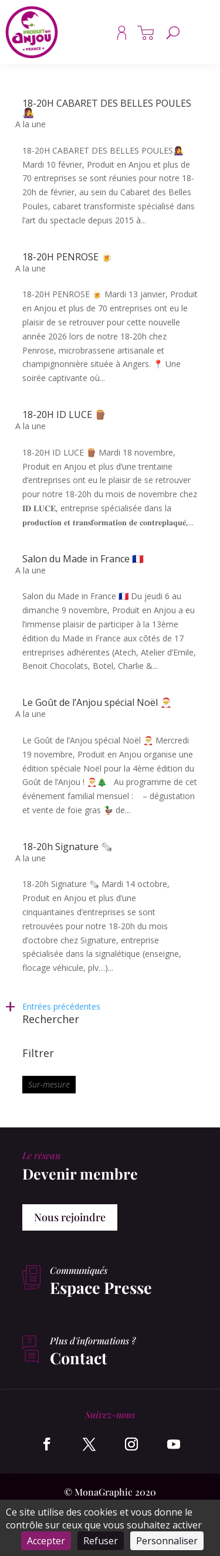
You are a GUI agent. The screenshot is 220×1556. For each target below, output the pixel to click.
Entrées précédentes (61, 1006)
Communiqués (78, 1270)
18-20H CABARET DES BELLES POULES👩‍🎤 (106, 108)
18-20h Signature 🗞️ (67, 846)
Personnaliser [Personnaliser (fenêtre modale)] (167, 1540)
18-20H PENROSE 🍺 (67, 256)
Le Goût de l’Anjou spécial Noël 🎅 (97, 702)
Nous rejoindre (70, 1217)
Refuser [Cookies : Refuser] (100, 1540)
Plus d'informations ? (93, 1340)
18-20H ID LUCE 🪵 (64, 414)
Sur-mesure (49, 1084)
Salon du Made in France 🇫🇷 (83, 558)
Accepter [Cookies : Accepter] (46, 1540)
